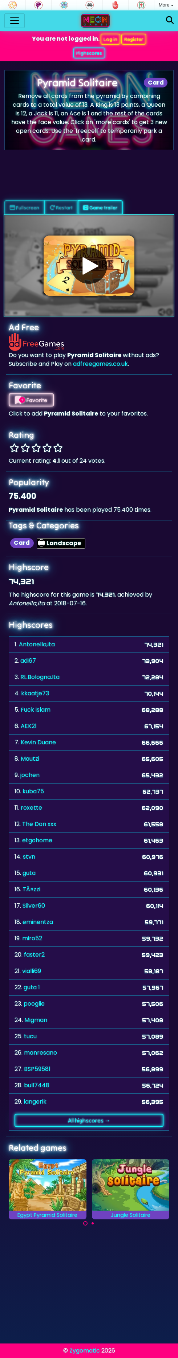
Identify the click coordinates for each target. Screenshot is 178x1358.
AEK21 (29, 726)
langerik (35, 1101)
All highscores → (89, 1120)
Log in (110, 39)
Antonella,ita (37, 644)
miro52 (32, 938)
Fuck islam (35, 709)
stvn (29, 856)
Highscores (89, 53)
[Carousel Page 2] (92, 1223)
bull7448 (36, 1085)
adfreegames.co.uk (100, 364)
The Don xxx (39, 824)
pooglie (34, 1003)
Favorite (31, 400)
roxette (31, 807)
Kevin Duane (38, 742)
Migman (35, 1020)
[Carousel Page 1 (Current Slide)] (85, 1223)
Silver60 (34, 905)
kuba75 (33, 791)
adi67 (28, 660)
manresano (40, 1052)
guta (29, 873)
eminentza (38, 922)
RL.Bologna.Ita (40, 677)
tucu (30, 1036)
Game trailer (100, 207)
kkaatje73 (35, 693)
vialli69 (31, 971)
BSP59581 (37, 1069)
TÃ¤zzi (31, 889)
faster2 (34, 954)
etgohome (37, 840)
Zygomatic (84, 1350)
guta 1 (32, 987)
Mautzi (30, 758)
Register (133, 39)
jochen (30, 775)
